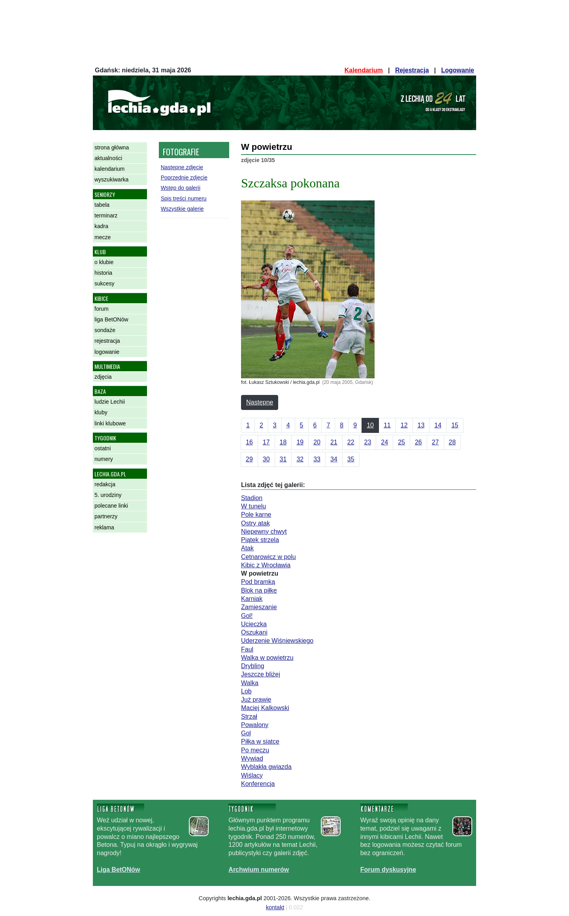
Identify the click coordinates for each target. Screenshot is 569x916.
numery (103, 459)
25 (401, 442)
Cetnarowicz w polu (268, 556)
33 (316, 459)
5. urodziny (107, 495)
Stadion (251, 498)
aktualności (108, 158)
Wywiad (252, 758)
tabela (101, 205)
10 (370, 425)
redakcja (104, 484)
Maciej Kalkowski (265, 707)
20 (316, 442)
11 (387, 425)
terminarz (105, 215)
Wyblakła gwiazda (266, 766)
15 (454, 425)
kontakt (275, 907)
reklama (104, 527)
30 (266, 459)
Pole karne (256, 514)
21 (333, 442)
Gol (246, 733)
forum (101, 309)
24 (384, 442)
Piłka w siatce (260, 741)
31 (283, 459)
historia (103, 273)
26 (418, 442)
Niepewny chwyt (264, 531)
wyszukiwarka (111, 179)
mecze (102, 237)
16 (249, 442)
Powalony (254, 724)
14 (437, 425)
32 (299, 459)
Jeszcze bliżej (260, 674)
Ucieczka (254, 624)
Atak (247, 548)
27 (435, 442)
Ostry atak (255, 523)
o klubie (103, 262)
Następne (259, 402)
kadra (101, 226)
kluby (100, 412)
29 (249, 459)
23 (367, 442)
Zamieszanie (259, 607)
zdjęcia (103, 377)
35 (350, 459)
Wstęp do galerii (180, 188)
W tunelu (253, 506)
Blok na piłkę (259, 590)
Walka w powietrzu (267, 657)
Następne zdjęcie (182, 167)
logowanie (106, 352)
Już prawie (256, 699)
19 (299, 442)
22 (350, 442)
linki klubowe (110, 423)
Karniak (251, 598)
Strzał (249, 716)
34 (333, 459)
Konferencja (258, 783)
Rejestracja (412, 70)
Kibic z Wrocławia (265, 565)
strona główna (111, 147)
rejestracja (107, 341)
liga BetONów (111, 319)
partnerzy (105, 516)
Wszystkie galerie (182, 209)
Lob (246, 691)
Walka (249, 683)
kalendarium (109, 169)
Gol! (246, 615)
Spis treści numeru (184, 198)
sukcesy (104, 283)
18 (283, 442)
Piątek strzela (260, 539)
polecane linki (111, 505)
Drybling (252, 666)
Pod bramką (258, 581)
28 (452, 442)
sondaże (104, 330)
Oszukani (254, 632)
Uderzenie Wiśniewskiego (277, 640)
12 (404, 425)
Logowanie (457, 70)
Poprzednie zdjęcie (184, 177)
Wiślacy (252, 775)
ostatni (102, 448)
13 (421, 425)
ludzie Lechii (109, 402)
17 (266, 442)
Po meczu (255, 750)
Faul (247, 649)
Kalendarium (364, 70)
